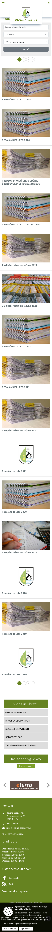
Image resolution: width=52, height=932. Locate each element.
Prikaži (26, 49)
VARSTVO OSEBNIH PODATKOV (20, 745)
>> (33, 60)
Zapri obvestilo (26, 928)
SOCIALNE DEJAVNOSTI (17, 728)
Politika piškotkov (30, 923)
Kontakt (7, 805)
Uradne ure (9, 841)
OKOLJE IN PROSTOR (15, 712)
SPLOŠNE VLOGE (13, 737)
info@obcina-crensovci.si (18, 828)
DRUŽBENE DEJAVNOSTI (17, 720)
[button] (4, 785)
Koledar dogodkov (26, 759)
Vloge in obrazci (25, 704)
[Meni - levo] (3, 3)
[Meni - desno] (49, 3)
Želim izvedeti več (9, 928)
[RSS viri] (26, 883)
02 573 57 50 (12, 823)
